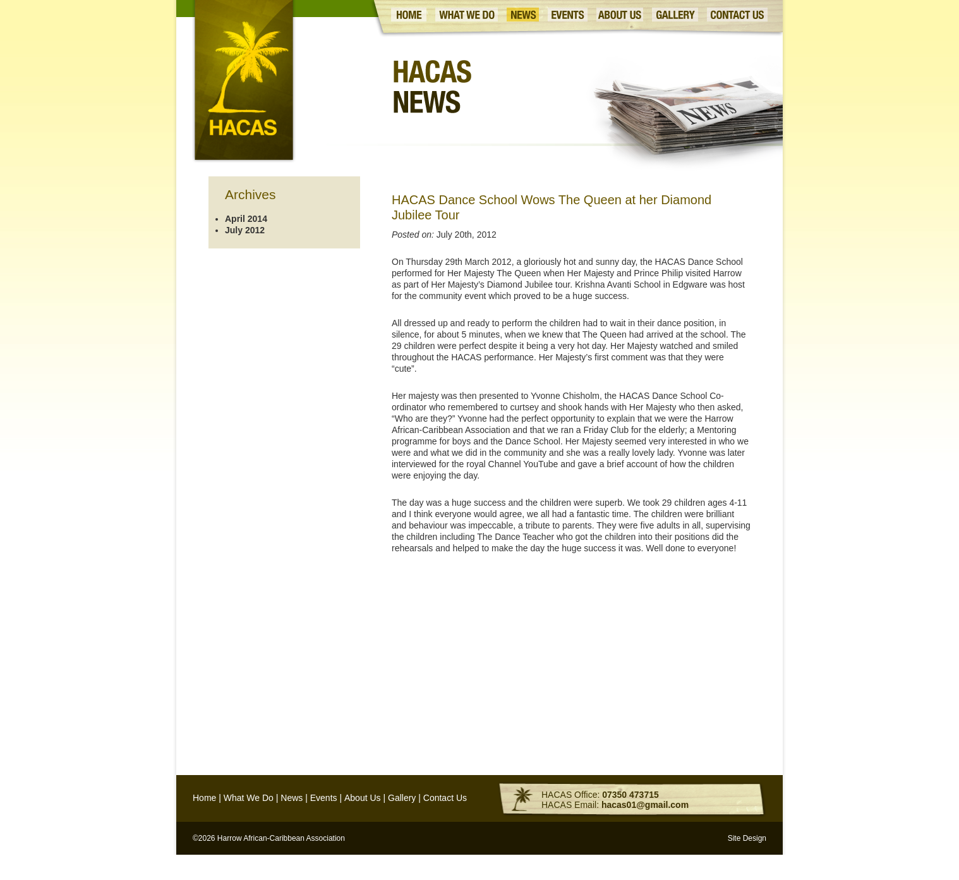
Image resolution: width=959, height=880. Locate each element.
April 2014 (246, 219)
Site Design (747, 838)
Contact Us (445, 798)
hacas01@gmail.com (645, 805)
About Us (362, 798)
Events (323, 798)
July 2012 (245, 230)
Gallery (402, 798)
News (291, 798)
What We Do (249, 798)
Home (204, 798)
